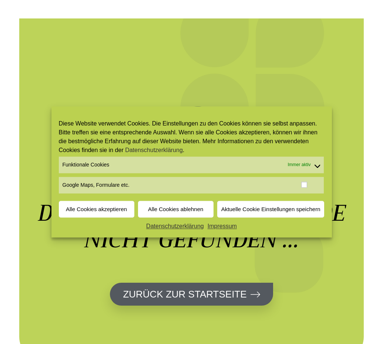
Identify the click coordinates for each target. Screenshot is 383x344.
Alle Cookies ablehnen (175, 209)
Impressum (222, 226)
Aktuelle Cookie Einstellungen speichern (270, 209)
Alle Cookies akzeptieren (96, 209)
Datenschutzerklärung (154, 150)
